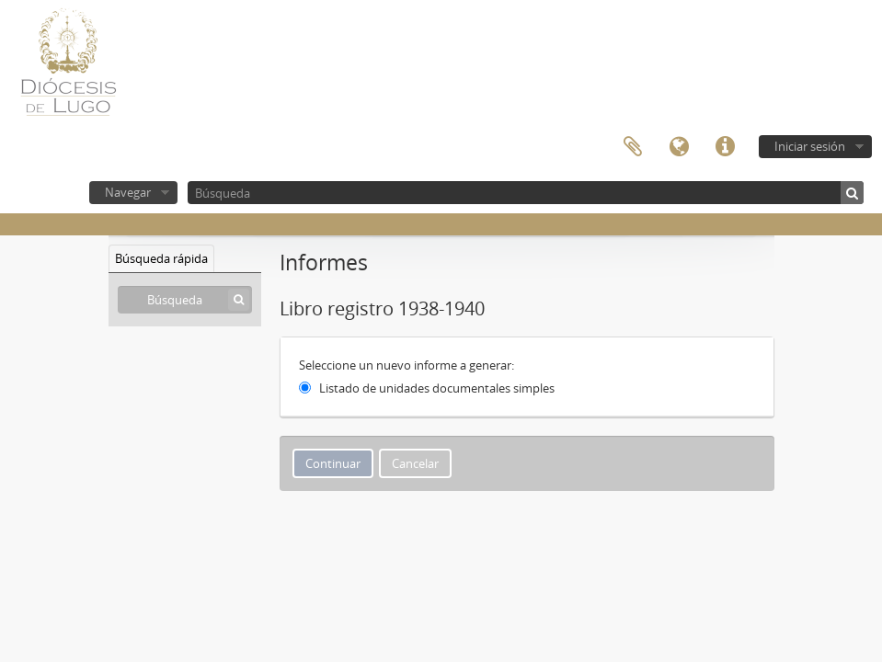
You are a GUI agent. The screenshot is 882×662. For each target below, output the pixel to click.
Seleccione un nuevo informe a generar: (406, 365)
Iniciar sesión (809, 146)
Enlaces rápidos (725, 147)
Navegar (128, 192)
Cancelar (415, 463)
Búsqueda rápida (161, 258)
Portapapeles (633, 147)
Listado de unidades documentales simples (437, 388)
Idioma (679, 147)
